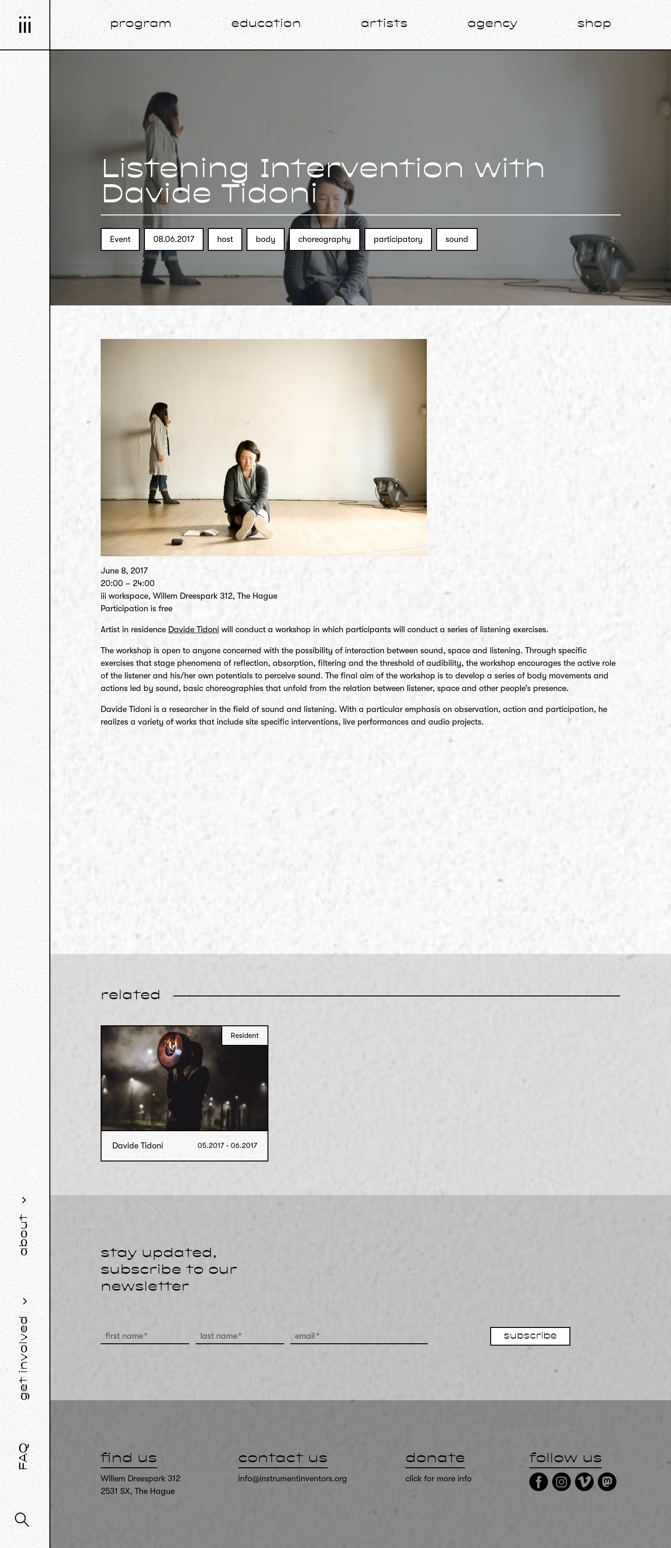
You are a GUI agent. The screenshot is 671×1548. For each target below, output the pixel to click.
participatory (398, 239)
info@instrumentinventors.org (292, 1478)
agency (492, 24)
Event (120, 239)
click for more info (438, 1478)
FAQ (24, 1457)
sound (456, 239)
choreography (324, 239)
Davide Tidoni (193, 629)
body (265, 239)
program (140, 24)
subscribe (530, 1336)
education (266, 24)
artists (384, 24)
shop (594, 24)
